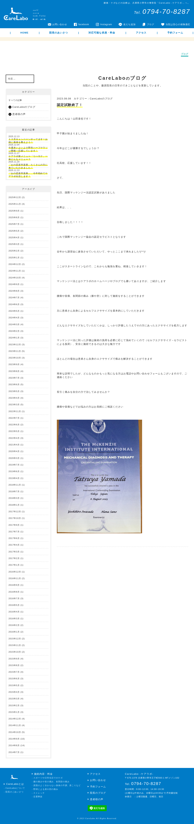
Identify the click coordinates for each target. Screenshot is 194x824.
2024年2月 (14, 331)
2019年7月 (14, 465)
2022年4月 (14, 438)
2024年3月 (14, 324)
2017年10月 (15, 518)
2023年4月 (14, 398)
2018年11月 (15, 485)
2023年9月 (14, 364)
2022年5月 (14, 431)
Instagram (106, 24)
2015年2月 (14, 705)
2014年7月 (14, 752)
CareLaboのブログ (101, 98)
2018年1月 (14, 505)
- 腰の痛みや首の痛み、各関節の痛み (51, 781)
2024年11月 (15, 271)
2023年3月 (14, 404)
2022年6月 (14, 424)
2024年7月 (14, 297)
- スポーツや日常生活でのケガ (47, 778)
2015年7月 (14, 672)
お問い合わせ (59, 24)
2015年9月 (14, 659)
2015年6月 (14, 678)
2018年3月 (14, 498)
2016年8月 (14, 592)
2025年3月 (14, 244)
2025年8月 (14, 217)
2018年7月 (14, 491)
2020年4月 (14, 451)
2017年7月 (14, 531)
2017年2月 (14, 558)
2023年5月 (14, 391)
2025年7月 (14, 224)
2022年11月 (15, 411)
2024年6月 (14, 304)
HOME (24, 32)
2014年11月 (15, 725)
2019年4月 (14, 478)
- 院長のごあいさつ (13, 792)
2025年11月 (15, 204)
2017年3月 (14, 552)
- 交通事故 (37, 796)
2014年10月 (15, 732)
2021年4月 (14, 445)
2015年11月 (15, 645)
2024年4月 (14, 317)
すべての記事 (15, 100)
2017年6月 (14, 538)
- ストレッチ (38, 793)
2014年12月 (15, 719)
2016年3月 (14, 618)
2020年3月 (14, 458)
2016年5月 (14, 605)
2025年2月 (14, 251)
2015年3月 (14, 698)
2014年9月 (14, 739)
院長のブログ (98, 792)
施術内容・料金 (43, 773)
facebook (83, 24)
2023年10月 (15, 358)
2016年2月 (14, 625)
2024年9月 (14, 284)
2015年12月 (15, 638)
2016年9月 (14, 585)
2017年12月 (15, 511)
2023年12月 (15, 344)
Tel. (162, 12)
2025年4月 (14, 237)
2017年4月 (14, 545)
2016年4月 (14, 612)
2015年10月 (15, 652)
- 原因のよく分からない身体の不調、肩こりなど (56, 785)
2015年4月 (14, 692)
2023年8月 (14, 371)
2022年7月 (14, 418)
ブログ (150, 24)
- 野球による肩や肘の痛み (45, 789)
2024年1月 (14, 338)
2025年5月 (14, 231)
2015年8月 (14, 665)
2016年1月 (14, 632)
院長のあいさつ (58, 32)
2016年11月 (15, 578)
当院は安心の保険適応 (178, 24)
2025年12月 (15, 197)
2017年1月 (14, 565)
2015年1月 (14, 712)
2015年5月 (14, 685)
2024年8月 (14, 291)
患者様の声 (19, 114)
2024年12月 (15, 264)
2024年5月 (14, 311)
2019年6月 (14, 471)
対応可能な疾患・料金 (101, 32)
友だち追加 (129, 24)
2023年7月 (14, 378)
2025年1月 (14, 257)
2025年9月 (14, 211)
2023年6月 (14, 384)
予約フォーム (175, 32)
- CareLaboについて (14, 788)
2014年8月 (14, 745)
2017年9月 (14, 525)
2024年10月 (15, 277)
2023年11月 (15, 351)
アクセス (141, 32)
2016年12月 (15, 572)
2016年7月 (14, 598)
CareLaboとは (15, 784)
